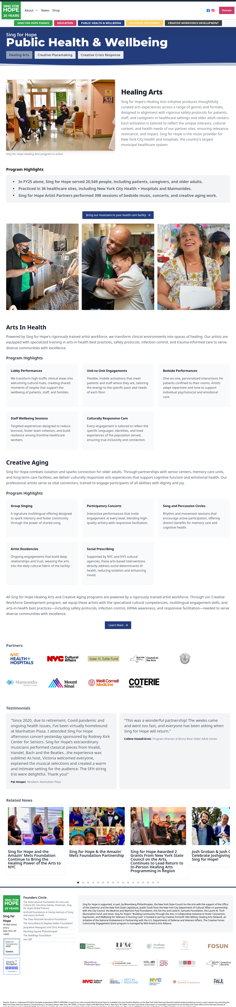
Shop (56, 10)
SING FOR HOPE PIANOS (33, 23)
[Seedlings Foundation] (155, 945)
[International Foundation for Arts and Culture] (124, 945)
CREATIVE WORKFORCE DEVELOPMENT (193, 23)
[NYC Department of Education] (155, 981)
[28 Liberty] (187, 945)
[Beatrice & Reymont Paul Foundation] (218, 981)
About (31, 10)
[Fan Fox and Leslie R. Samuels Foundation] (187, 981)
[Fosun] (218, 945)
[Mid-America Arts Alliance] (187, 963)
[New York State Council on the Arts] (218, 963)
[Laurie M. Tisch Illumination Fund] (124, 963)
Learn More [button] (118, 625)
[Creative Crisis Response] (100, 55)
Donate (227, 10)
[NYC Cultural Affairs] (92, 981)
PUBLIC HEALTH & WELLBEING (101, 23)
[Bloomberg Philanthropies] (92, 963)
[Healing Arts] (19, 55)
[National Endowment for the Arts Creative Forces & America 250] (155, 963)
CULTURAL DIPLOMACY (144, 23)
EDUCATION (65, 23)
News (45, 10)
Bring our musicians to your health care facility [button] (118, 215)
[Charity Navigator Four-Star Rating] (11, 966)
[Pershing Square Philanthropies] (92, 945)
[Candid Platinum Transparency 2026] (11, 946)
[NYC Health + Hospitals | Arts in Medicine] (124, 981)
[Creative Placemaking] (55, 55)
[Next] (223, 842)
